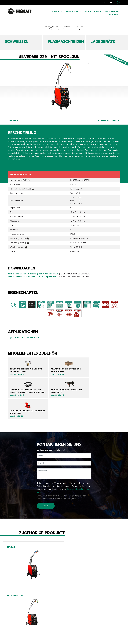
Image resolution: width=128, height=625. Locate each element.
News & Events (73, 11)
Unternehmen (111, 11)
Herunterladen (93, 11)
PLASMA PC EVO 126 (109, 120)
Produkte (57, 11)
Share (10, 163)
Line (48, 610)
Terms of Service (62, 485)
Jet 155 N (13, 120)
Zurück (13, 594)
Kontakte (113, 14)
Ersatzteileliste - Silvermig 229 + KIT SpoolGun (32, 276)
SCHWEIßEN (16, 42)
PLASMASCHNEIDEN (66, 42)
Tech (49, 614)
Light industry (15, 337)
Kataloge (13, 618)
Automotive (33, 337)
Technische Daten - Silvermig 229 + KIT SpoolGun (33, 273)
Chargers (51, 618)
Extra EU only (54, 621)
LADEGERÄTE (103, 42)
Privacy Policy (43, 485)
